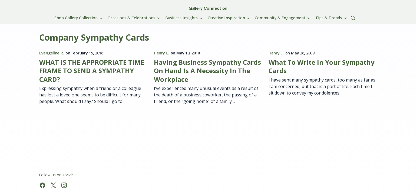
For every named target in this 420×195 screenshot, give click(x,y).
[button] (353, 18)
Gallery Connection (207, 8)
